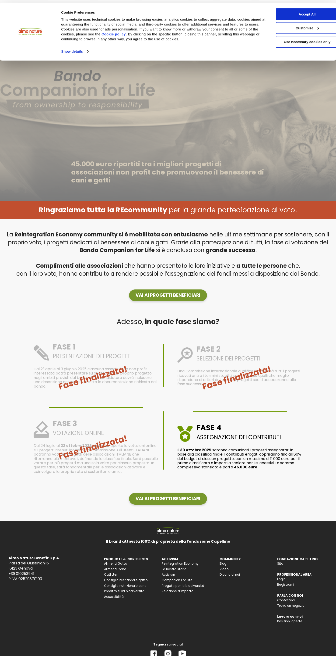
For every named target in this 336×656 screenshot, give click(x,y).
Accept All (297, 12)
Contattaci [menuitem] (286, 600)
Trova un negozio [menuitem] (290, 605)
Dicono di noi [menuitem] (230, 574)
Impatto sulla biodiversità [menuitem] (124, 591)
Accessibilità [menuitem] (114, 597)
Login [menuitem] (281, 579)
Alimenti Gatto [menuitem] (115, 563)
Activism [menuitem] (168, 574)
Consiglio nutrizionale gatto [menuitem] (126, 580)
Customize (297, 25)
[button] (168, 295)
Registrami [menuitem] (285, 584)
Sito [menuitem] (280, 563)
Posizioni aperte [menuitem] (289, 621)
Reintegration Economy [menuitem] (180, 563)
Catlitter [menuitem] (111, 574)
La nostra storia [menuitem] (174, 569)
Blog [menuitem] (223, 563)
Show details (72, 49)
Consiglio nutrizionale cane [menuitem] (125, 586)
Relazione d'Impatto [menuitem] (177, 591)
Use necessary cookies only (297, 39)
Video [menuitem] (224, 569)
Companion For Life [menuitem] (177, 580)
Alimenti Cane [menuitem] (115, 569)
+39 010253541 (21, 573)
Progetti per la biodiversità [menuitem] (183, 586)
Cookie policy (144, 31)
